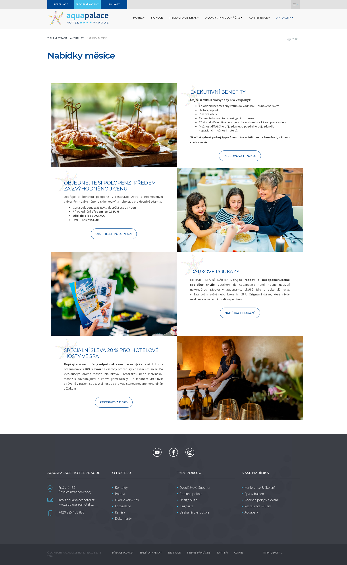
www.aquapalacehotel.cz (76, 504)
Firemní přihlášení (198, 552)
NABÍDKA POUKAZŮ (239, 313)
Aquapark (251, 512)
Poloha (120, 494)
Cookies (238, 552)
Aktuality (77, 38)
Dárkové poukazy (122, 552)
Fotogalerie (123, 506)
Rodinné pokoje (191, 494)
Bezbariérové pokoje (194, 512)
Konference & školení (260, 487)
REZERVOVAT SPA (114, 402)
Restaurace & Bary (258, 506)
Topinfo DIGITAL (272, 552)
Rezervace (174, 552)
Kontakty (121, 487)
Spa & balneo (254, 494)
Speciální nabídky (151, 552)
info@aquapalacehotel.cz (76, 500)
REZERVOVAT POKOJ (240, 156)
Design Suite (188, 500)
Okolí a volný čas (127, 500)
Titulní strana (57, 38)
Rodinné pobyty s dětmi (262, 500)
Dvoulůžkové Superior (195, 487)
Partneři (222, 552)
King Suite (186, 506)
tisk (295, 39)
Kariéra (120, 512)
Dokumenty (123, 518)
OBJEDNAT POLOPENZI (113, 234)
